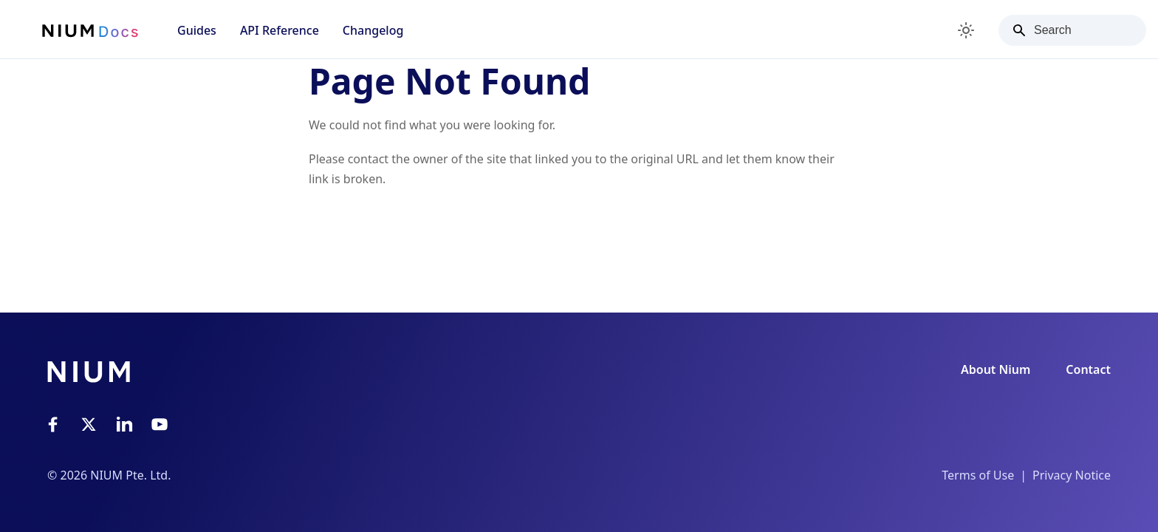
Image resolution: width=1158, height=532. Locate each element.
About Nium (995, 369)
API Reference (279, 30)
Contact (1088, 369)
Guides (196, 30)
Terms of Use (978, 475)
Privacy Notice (1071, 475)
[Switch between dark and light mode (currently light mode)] (966, 30)
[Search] (1072, 30)
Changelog (373, 30)
